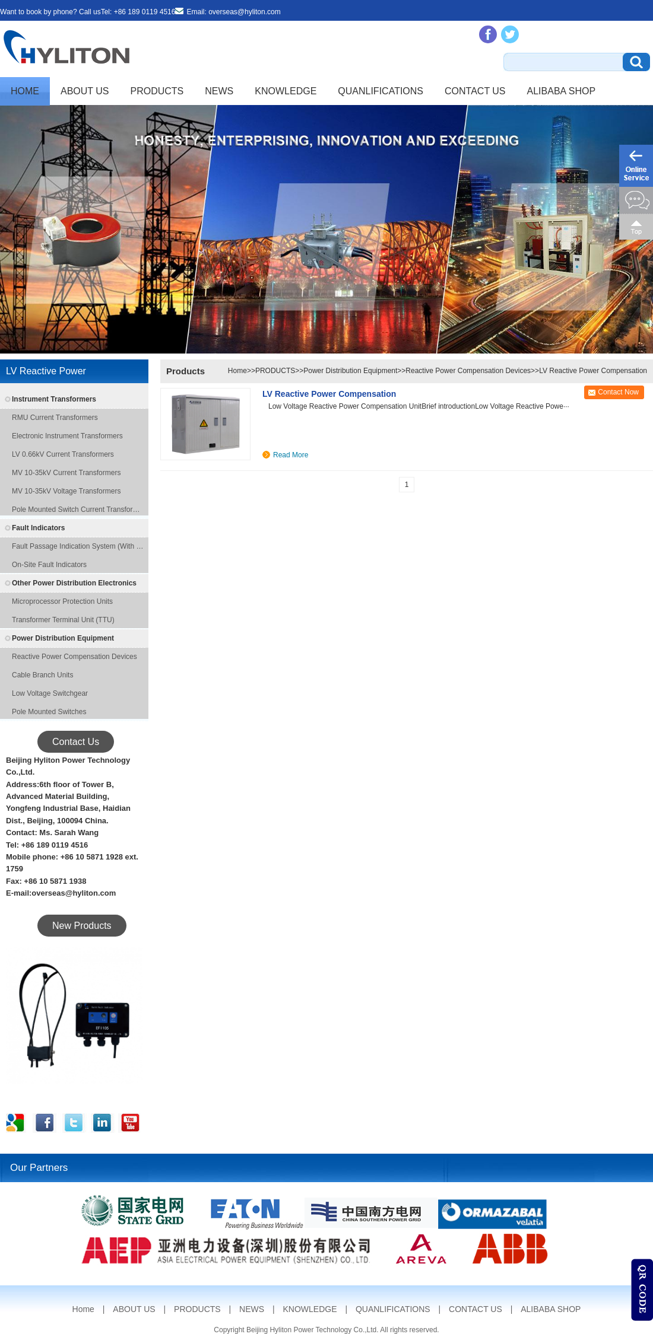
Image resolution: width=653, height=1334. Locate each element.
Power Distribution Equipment (63, 638)
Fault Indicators (38, 528)
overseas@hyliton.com (244, 12)
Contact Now (618, 392)
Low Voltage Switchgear (50, 693)
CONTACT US (475, 91)
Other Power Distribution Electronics (74, 583)
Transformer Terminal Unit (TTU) (63, 620)
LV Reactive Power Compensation (593, 371)
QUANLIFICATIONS (380, 91)
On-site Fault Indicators (49, 565)
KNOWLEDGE (285, 91)
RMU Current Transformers (55, 417)
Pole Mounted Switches (49, 712)
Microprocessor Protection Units (62, 601)
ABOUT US (85, 91)
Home (25, 91)
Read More (290, 455)
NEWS (219, 91)
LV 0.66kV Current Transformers (63, 454)
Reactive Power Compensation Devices (74, 656)
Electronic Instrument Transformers (67, 436)
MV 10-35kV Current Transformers (66, 473)
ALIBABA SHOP (561, 91)
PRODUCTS (157, 91)
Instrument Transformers (54, 399)
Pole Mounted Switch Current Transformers (78, 509)
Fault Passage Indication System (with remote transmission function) (78, 546)
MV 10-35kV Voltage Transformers (66, 491)
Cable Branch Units (42, 675)
